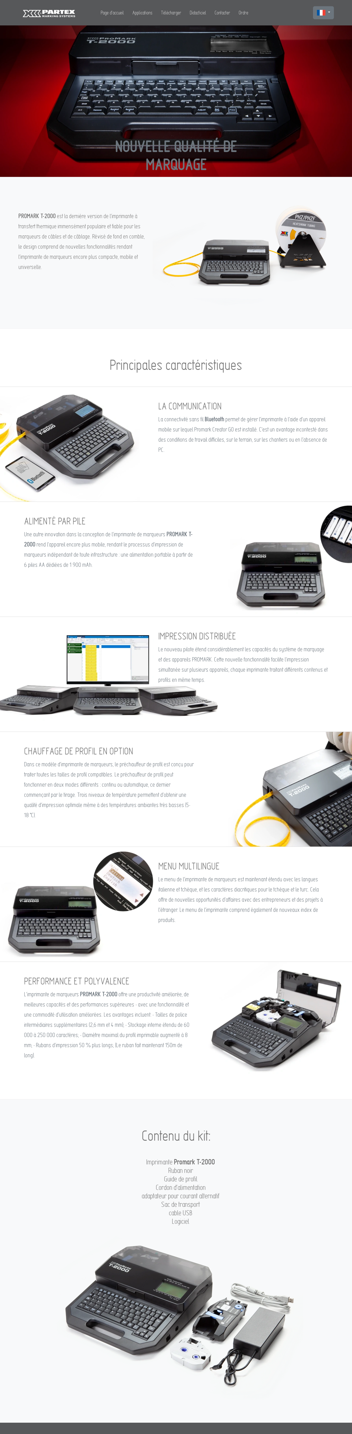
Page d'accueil (112, 13)
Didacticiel (198, 13)
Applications (142, 13)
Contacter (222, 13)
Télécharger (171, 13)
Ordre (243, 13)
